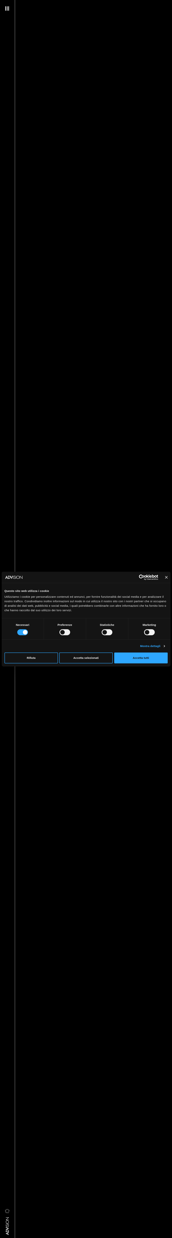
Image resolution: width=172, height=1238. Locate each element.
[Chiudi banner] (166, 577)
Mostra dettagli (150, 646)
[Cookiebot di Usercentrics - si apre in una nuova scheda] (141, 577)
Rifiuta (31, 657)
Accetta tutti (141, 657)
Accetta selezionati (86, 657)
